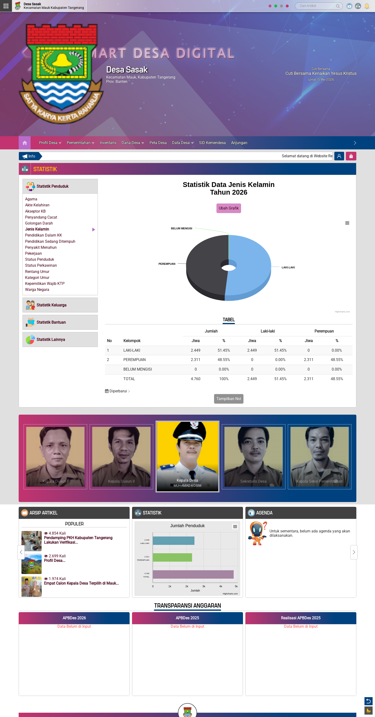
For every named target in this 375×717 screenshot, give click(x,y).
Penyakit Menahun (41, 247)
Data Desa (183, 143)
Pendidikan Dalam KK (43, 235)
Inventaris (108, 143)
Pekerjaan (33, 253)
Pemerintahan (80, 143)
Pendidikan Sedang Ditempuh (50, 241)
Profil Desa (50, 143)
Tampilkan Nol (228, 398)
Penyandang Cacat (41, 217)
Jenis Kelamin (37, 229)
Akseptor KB (35, 211)
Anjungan (239, 143)
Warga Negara (37, 289)
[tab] (60, 186)
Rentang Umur (37, 271)
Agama (31, 199)
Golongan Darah (39, 223)
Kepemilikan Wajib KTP (45, 283)
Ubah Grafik (229, 208)
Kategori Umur (37, 277)
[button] (46, 186)
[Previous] (21, 552)
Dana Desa (132, 143)
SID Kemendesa (212, 143)
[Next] (354, 142)
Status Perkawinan (41, 265)
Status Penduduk (39, 259)
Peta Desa (158, 143)
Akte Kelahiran (37, 205)
